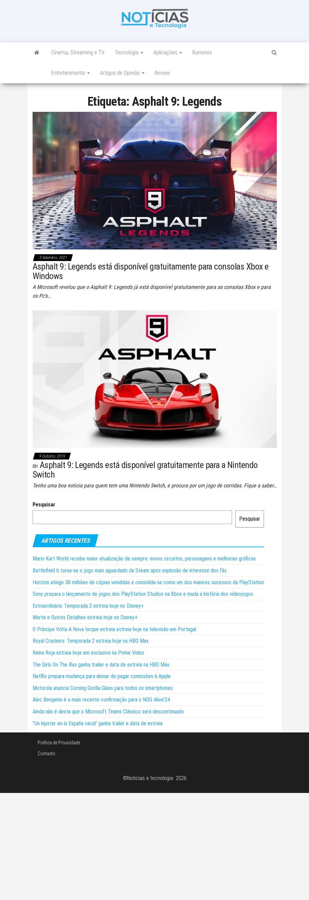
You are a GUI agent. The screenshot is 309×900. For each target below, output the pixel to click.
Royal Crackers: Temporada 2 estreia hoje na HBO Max (91, 641)
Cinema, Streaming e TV (77, 52)
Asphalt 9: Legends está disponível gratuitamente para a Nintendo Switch (145, 470)
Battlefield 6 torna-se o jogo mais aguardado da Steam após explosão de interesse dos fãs (130, 570)
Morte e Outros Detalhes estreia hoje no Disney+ (85, 617)
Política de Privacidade (59, 742)
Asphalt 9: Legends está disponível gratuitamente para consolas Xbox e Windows (151, 271)
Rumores (202, 52)
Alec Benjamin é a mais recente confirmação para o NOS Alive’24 (101, 699)
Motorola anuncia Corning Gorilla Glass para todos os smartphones (103, 688)
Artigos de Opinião (122, 73)
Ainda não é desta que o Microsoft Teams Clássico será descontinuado (108, 711)
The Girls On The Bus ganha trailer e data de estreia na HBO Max (101, 664)
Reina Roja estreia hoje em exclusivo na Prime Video (88, 653)
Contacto (46, 753)
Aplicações (167, 52)
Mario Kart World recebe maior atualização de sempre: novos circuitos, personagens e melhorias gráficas (144, 558)
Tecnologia (129, 52)
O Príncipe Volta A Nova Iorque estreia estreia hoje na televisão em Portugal (114, 629)
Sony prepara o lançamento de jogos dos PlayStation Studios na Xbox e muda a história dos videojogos (143, 594)
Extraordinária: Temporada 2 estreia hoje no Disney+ (88, 606)
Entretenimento (70, 73)
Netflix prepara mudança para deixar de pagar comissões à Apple (102, 676)
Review (162, 73)
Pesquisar (44, 504)
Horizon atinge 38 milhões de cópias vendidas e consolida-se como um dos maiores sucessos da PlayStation (148, 582)
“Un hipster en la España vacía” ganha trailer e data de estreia (97, 723)
